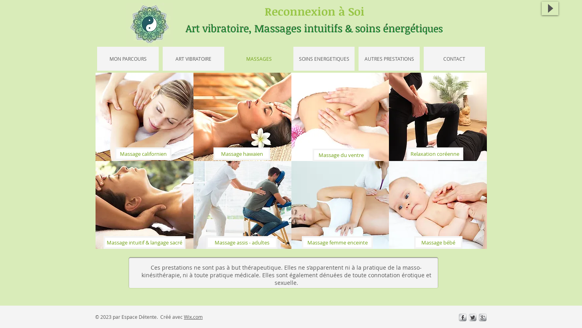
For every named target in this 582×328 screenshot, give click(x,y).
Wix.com (193, 317)
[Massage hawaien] (241, 153)
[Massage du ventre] (341, 155)
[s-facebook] (462, 317)
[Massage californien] (143, 153)
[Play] (550, 8)
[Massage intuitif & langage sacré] (144, 242)
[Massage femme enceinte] (337, 242)
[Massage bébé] (438, 242)
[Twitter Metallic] (472, 317)
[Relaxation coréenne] (435, 153)
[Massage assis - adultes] (241, 242)
